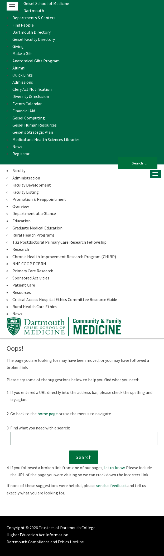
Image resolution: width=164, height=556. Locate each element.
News (17, 146)
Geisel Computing (28, 118)
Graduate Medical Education (37, 228)
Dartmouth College (77, 527)
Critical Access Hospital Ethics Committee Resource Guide (64, 299)
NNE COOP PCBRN (29, 263)
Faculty (18, 170)
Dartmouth (33, 10)
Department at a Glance (34, 213)
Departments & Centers (33, 17)
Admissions (22, 82)
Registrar (21, 153)
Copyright (16, 527)
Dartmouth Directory (31, 32)
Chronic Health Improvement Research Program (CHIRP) (64, 256)
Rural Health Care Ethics (34, 306)
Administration (26, 178)
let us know (114, 467)
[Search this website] (83, 438)
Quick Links (22, 75)
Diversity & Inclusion (30, 96)
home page (47, 413)
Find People (23, 25)
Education (21, 220)
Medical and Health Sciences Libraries (46, 139)
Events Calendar (27, 103)
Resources (21, 292)
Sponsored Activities (30, 277)
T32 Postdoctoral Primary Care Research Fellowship (59, 242)
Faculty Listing (25, 192)
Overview (20, 206)
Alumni (18, 68)
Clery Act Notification (32, 89)
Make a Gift (22, 53)
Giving (18, 46)
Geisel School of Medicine (46, 3)
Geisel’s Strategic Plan (32, 132)
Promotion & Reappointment (39, 199)
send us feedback (111, 485)
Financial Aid (23, 110)
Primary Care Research (32, 270)
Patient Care (23, 285)
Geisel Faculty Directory (33, 39)
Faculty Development (31, 185)
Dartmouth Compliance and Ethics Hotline (45, 541)
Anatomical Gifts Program (36, 60)
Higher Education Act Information (37, 534)
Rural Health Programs (33, 235)
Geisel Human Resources (34, 125)
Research (20, 249)
